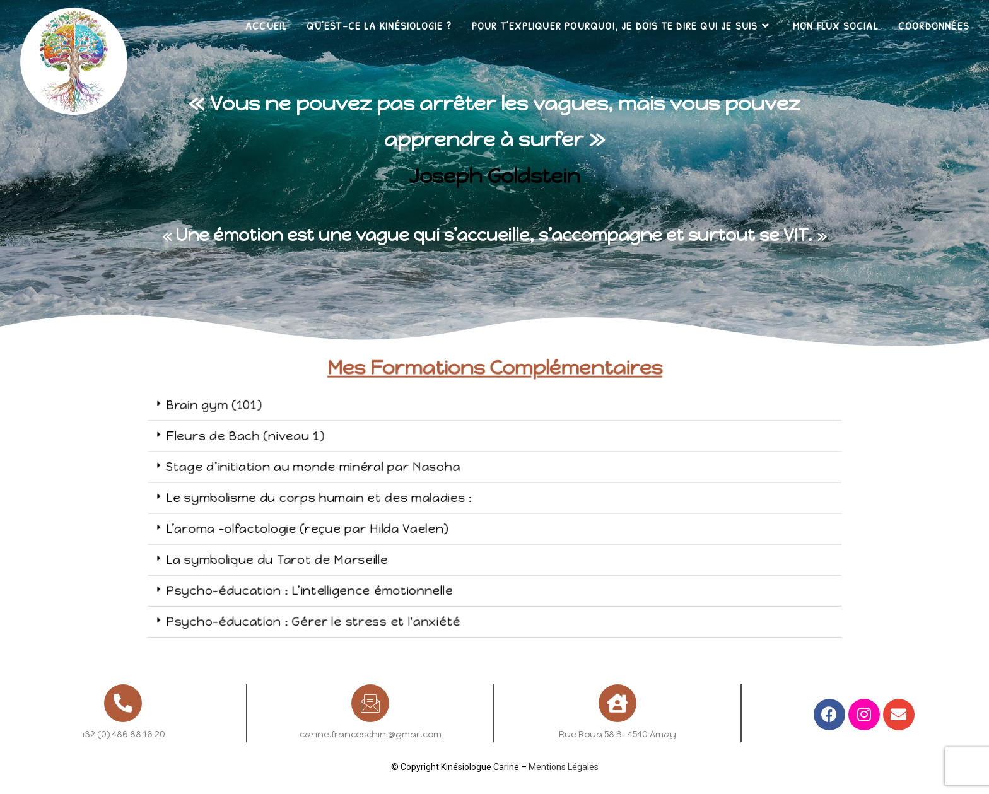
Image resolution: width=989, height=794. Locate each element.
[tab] (496, 432)
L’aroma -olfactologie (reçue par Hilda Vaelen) (364, 520)
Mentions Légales (564, 767)
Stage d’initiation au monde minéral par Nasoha (368, 475)
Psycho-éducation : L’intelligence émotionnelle (367, 564)
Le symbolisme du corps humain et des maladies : (372, 498)
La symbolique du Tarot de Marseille (344, 542)
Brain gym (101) (298, 432)
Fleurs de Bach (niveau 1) (320, 454)
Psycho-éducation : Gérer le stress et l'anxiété (368, 586)
